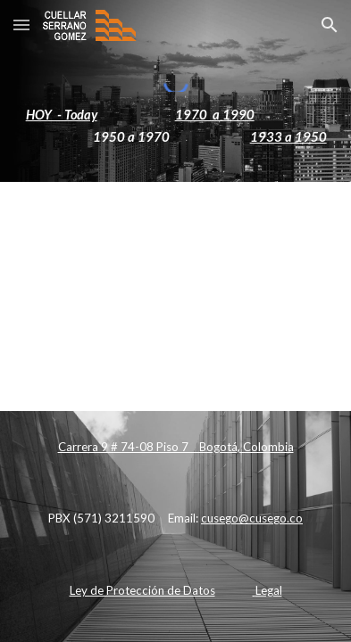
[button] (21, 24)
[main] (175, 126)
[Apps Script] (175, 293)
